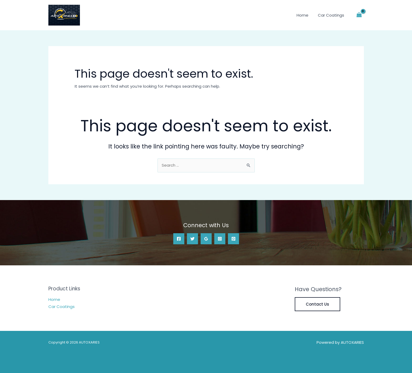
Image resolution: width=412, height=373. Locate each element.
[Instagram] (219, 238)
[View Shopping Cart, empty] (359, 15)
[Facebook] (178, 238)
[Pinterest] (233, 238)
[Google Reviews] (206, 238)
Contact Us (317, 304)
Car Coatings (332, 15)
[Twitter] (192, 238)
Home (305, 15)
